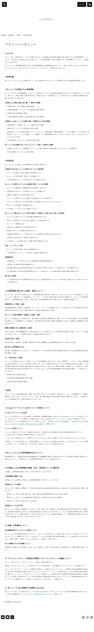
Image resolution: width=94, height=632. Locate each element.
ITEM (18, 35)
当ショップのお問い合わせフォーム (39, 594)
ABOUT (11, 35)
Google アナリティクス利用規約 (58, 421)
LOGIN (81, 4)
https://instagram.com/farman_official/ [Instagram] (87, 617)
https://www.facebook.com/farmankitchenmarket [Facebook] (83, 617)
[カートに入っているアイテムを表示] (89, 4)
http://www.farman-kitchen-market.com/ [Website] (91, 617)
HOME (3, 35)
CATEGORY (27, 35)
